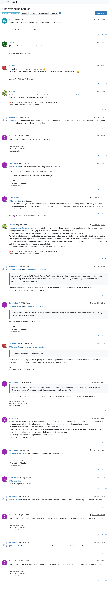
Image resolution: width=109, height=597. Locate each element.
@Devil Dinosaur (25, 382)
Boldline (12, 91)
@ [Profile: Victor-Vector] (15, 228)
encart (11, 42)
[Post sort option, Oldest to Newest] (92, 13)
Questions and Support (11, 13)
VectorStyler (12, 2)
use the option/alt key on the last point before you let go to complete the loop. (55, 95)
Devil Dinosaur (14, 66)
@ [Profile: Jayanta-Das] (15, 121)
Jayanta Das (13, 136)
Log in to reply (101, 13)
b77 (10, 19)
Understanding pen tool (36, 270)
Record (57, 167)
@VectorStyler (18, 19)
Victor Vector (14, 198)
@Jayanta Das (24, 117)
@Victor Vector (21, 225)
